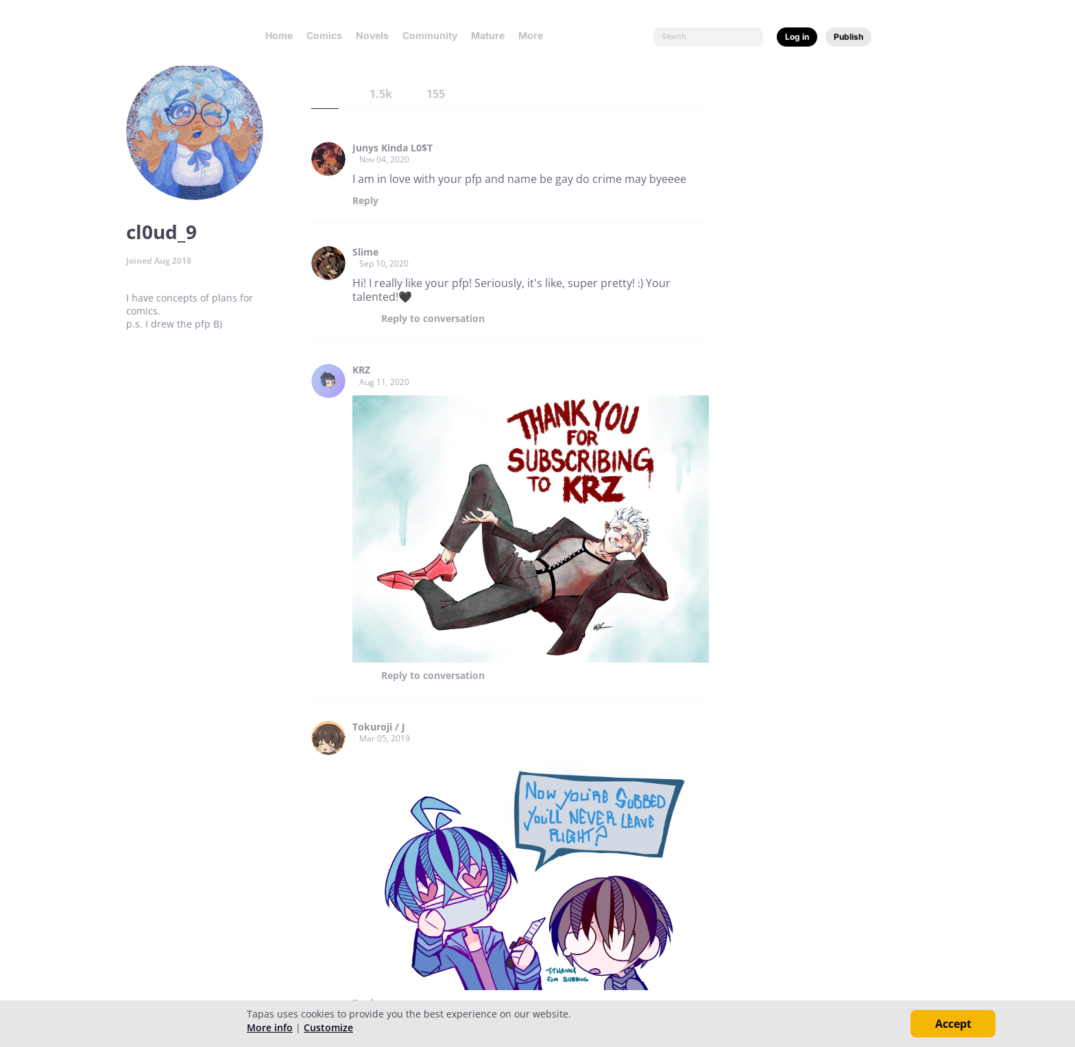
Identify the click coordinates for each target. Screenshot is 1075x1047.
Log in (797, 37)
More (534, 35)
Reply (365, 201)
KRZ (361, 370)
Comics (324, 35)
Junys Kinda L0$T (392, 148)
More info (270, 1027)
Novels (372, 35)
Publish (848, 37)
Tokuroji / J (378, 727)
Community (429, 35)
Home (279, 35)
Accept (953, 1023)
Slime (365, 252)
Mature (488, 35)
